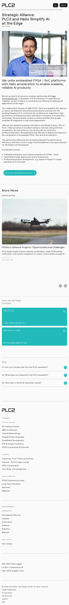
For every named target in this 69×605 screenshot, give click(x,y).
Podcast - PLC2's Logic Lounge (15, 462)
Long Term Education (11, 484)
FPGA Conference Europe (13, 480)
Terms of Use (7, 596)
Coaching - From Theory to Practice (17, 458)
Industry (5, 518)
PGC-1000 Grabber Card (13, 571)
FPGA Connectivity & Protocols (15, 447)
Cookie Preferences (9, 590)
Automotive (7, 522)
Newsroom (10, 9)
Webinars (6, 491)
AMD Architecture (9, 430)
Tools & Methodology (11, 433)
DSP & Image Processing (12, 444)
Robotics (6, 529)
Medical (5, 532)
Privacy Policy (7, 593)
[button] (60, 285)
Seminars (6, 487)
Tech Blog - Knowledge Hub (14, 469)
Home (4, 9)
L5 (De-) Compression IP (12, 567)
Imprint (5, 599)
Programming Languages (13, 437)
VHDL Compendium (10, 465)
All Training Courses (10, 426)
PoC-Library (7, 544)
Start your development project (20, 173)
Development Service (11, 515)
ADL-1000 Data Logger (12, 564)
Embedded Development (13, 440)
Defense (5, 525)
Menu (63, 5)
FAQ (3, 602)
